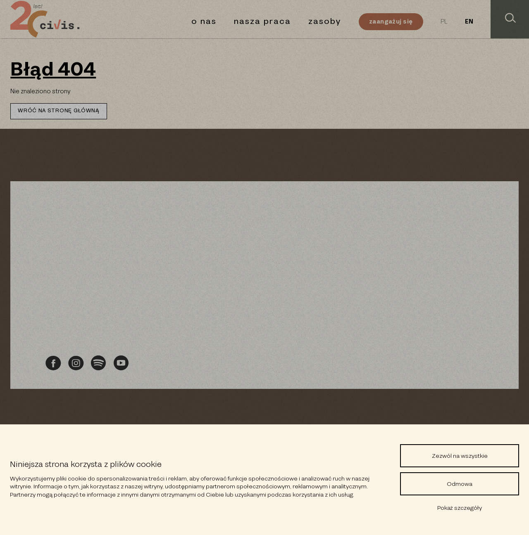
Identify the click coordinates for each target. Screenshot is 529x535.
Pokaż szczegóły (459, 508)
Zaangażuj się (390, 21)
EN (469, 22)
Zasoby (324, 21)
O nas (204, 21)
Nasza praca (262, 21)
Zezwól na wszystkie (460, 456)
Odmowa (459, 484)
